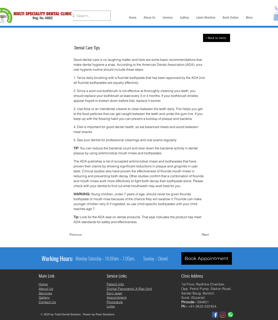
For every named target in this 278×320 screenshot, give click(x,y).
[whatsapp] (230, 315)
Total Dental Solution (67, 314)
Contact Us (47, 302)
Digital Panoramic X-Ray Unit (129, 289)
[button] (206, 15)
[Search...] (89, 16)
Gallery (44, 297)
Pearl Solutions (105, 314)
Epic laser (115, 293)
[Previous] (82, 234)
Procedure (115, 302)
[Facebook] (215, 315)
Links (111, 306)
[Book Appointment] (206, 258)
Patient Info (115, 284)
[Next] (198, 234)
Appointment (117, 297)
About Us (46, 289)
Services (45, 293)
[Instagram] (223, 315)
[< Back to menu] (216, 38)
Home (43, 284)
